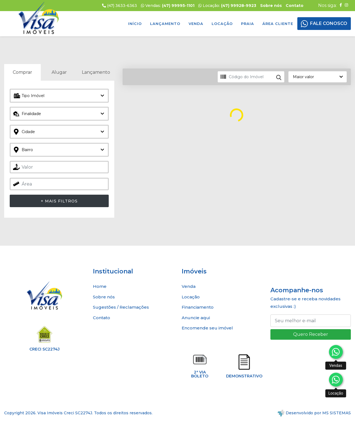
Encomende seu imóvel (207, 328)
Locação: (227, 5)
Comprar (22, 72)
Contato (101, 317)
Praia (247, 23)
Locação (222, 23)
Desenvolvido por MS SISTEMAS (314, 412)
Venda (196, 23)
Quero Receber (310, 334)
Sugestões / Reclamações (121, 307)
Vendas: (167, 5)
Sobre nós (104, 296)
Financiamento (198, 307)
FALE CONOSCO (328, 23)
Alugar (59, 72)
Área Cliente (277, 23)
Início (135, 23)
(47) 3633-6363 (119, 5)
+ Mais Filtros (59, 201)
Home (99, 286)
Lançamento (165, 23)
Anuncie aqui (196, 317)
